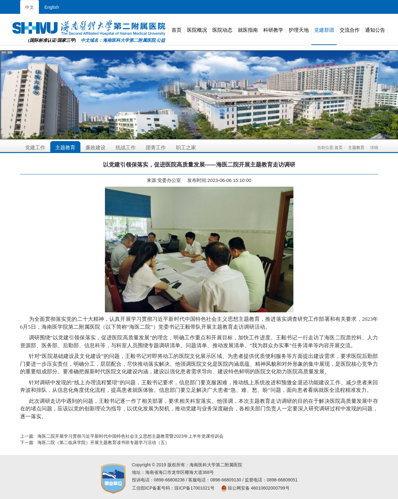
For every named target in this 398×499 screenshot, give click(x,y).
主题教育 (65, 147)
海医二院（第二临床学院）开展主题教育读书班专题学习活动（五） (103, 442)
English (52, 7)
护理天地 (299, 30)
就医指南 (248, 30)
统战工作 (126, 147)
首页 (177, 30)
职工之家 (186, 147)
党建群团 (324, 30)
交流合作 (350, 30)
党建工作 (35, 147)
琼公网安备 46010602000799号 (255, 488)
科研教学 (273, 30)
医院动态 (222, 30)
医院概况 (197, 30)
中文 (29, 7)
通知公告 (375, 30)
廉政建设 (95, 147)
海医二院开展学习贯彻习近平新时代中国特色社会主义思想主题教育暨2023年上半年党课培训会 (130, 436)
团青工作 (156, 147)
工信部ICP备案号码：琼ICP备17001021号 (173, 488)
